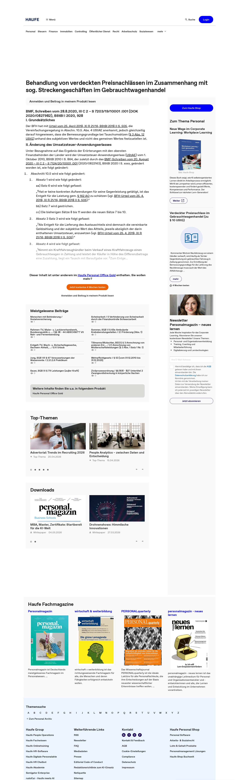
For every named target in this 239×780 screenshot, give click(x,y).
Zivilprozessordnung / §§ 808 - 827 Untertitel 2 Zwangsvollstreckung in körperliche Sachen (117, 371)
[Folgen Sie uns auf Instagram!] (134, 735)
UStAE (131, 155)
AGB (209, 366)
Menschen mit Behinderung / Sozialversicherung (46, 318)
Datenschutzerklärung (185, 375)
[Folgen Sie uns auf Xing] (129, 735)
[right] (142, 469)
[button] (206, 19)
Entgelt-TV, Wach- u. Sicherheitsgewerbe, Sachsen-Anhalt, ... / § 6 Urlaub (53, 346)
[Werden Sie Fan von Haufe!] (140, 735)
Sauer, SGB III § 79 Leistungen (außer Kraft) (54, 370)
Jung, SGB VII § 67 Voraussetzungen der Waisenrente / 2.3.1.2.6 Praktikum (52, 359)
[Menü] (50, 19)
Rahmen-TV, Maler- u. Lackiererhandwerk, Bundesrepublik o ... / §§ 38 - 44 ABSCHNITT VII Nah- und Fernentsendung (57, 332)
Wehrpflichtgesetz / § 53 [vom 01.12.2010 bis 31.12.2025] (115, 359)
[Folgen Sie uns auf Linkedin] (123, 735)
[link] (30, 31)
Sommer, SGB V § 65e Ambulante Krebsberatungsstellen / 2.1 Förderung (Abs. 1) (116, 330)
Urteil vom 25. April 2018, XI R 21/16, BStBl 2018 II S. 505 (88, 126)
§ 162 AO (83, 196)
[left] (137, 469)
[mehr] (162, 31)
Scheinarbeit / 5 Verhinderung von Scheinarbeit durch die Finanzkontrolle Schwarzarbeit (117, 318)
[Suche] (190, 19)
